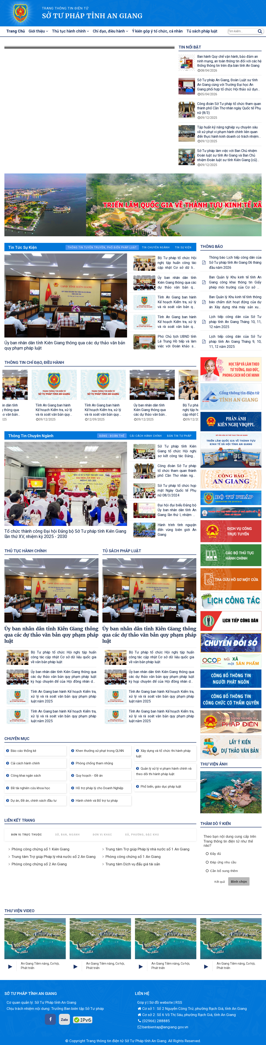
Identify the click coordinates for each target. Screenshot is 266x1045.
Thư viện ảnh (214, 764)
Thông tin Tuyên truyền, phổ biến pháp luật (102, 247)
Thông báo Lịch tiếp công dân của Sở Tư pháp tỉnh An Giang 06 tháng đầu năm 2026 (235, 262)
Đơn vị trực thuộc (26, 834)
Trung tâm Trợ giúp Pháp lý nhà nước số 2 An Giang (54, 856)
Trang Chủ (16, 31)
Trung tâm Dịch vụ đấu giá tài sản (133, 864)
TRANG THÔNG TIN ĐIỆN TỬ (65, 8)
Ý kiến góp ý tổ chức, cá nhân (160, 31)
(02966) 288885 (153, 1021)
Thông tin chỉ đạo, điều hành (34, 362)
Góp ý (142, 1002)
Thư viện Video (19, 910)
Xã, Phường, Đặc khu (142, 834)
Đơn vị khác (102, 834)
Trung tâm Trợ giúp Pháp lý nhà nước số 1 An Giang (147, 849)
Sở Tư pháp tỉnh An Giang (92, 16)
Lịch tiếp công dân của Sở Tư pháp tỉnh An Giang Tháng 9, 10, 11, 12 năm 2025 (235, 341)
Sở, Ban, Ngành (67, 834)
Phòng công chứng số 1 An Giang (133, 856)
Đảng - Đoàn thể (111, 435)
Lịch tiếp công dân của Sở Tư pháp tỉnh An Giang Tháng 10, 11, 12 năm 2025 (235, 322)
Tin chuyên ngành (156, 247)
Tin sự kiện (183, 247)
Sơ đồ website (161, 1002)
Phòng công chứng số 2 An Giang (39, 864)
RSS (178, 1002)
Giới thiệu (40, 31)
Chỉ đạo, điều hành (113, 31)
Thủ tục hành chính (72, 31)
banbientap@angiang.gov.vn (162, 1027)
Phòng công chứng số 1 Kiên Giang (40, 849)
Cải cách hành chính (146, 435)
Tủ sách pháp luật (205, 31)
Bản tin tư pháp (179, 435)
